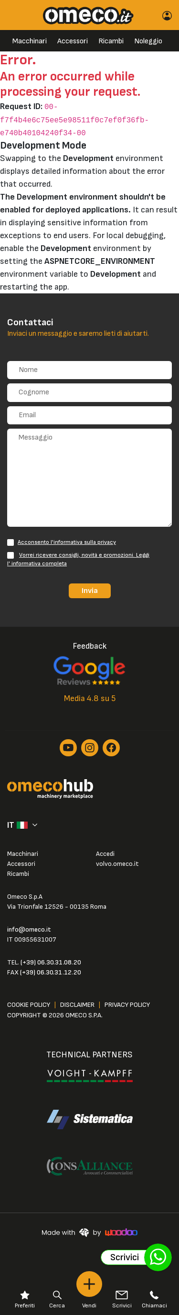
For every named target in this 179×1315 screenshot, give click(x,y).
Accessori (72, 41)
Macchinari (29, 41)
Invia (90, 590)
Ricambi (111, 41)
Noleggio (148, 41)
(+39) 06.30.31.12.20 (50, 972)
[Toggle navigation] (14, 15)
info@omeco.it (29, 929)
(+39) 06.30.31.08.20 (51, 962)
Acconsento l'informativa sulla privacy (67, 542)
